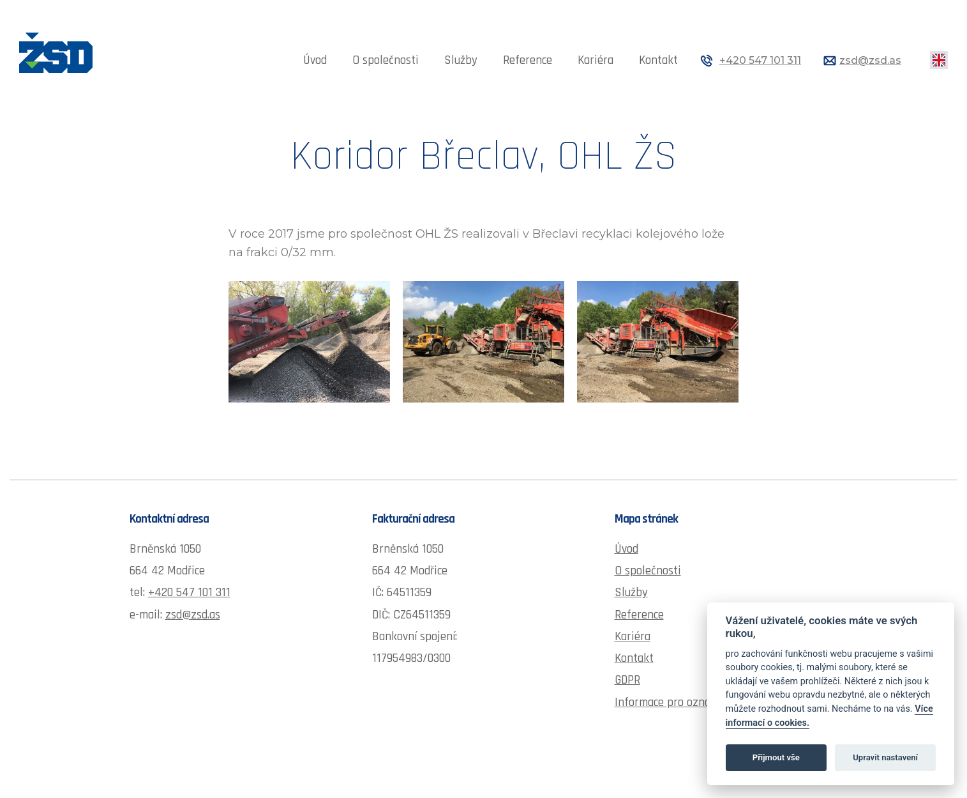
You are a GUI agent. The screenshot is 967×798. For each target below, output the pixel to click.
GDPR (627, 680)
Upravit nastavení (885, 757)
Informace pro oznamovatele (685, 702)
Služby (460, 60)
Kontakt (658, 60)
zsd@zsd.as (870, 60)
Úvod (315, 60)
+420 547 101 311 (760, 60)
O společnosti (385, 60)
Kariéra (595, 60)
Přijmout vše (776, 757)
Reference (527, 60)
